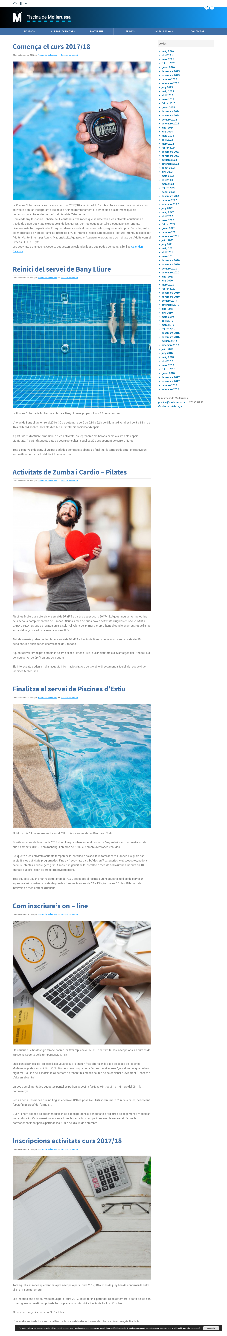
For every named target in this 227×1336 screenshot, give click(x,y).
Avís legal (177, 406)
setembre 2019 (170, 304)
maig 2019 (168, 316)
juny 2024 (167, 131)
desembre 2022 (171, 196)
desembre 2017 (171, 377)
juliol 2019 (167, 308)
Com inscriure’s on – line (50, 905)
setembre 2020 (170, 272)
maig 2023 (168, 175)
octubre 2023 (169, 159)
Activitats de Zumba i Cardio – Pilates (70, 472)
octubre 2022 (169, 200)
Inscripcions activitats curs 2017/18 (67, 1140)
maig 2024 (168, 135)
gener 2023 (168, 192)
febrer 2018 (168, 369)
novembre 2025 (171, 75)
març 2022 (168, 220)
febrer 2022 (168, 224)
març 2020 (168, 284)
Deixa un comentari (69, 55)
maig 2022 (168, 212)
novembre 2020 (171, 264)
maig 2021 (168, 248)
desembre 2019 (171, 292)
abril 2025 (167, 95)
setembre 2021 (170, 236)
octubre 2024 (169, 119)
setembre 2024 (170, 123)
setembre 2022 (170, 204)
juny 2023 (167, 171)
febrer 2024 (168, 147)
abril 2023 (167, 180)
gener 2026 (168, 67)
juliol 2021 (167, 240)
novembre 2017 (171, 381)
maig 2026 (168, 51)
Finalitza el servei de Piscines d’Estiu (69, 688)
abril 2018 (167, 361)
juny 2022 (167, 208)
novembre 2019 (171, 296)
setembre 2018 (170, 345)
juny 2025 (167, 87)
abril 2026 (167, 55)
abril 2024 (167, 139)
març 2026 (168, 59)
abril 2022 (167, 216)
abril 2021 (167, 252)
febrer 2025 (168, 103)
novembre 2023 (171, 155)
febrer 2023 (168, 188)
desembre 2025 (171, 71)
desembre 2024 (171, 111)
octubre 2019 (169, 300)
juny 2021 (167, 244)
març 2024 (168, 143)
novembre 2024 (171, 115)
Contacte (163, 406)
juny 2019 (167, 312)
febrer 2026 (168, 63)
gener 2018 (168, 373)
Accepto (211, 1328)
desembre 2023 (171, 151)
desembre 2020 (171, 260)
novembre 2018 (171, 337)
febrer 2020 (168, 288)
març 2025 (168, 99)
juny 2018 (167, 353)
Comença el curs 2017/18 (51, 46)
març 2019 (168, 324)
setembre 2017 (170, 389)
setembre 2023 (170, 163)
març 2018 (168, 365)
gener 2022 (168, 228)
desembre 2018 (171, 332)
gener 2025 (168, 107)
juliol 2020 (167, 276)
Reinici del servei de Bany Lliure (62, 269)
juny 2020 (167, 280)
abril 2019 (167, 320)
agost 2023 (168, 167)
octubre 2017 (169, 385)
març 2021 (168, 256)
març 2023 (168, 183)
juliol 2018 (167, 349)
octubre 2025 (169, 79)
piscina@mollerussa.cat (172, 402)
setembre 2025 (170, 83)
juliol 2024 (167, 127)
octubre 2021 (169, 232)
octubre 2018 (169, 341)
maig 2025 (168, 91)
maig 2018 (168, 357)
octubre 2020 (169, 268)
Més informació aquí (191, 1328)
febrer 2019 (168, 329)
